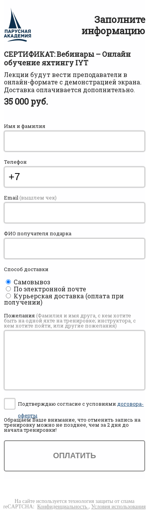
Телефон (15, 162)
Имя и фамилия (24, 126)
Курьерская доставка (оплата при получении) (64, 299)
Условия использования (118, 507)
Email (30, 197)
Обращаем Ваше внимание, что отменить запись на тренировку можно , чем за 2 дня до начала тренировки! (72, 425)
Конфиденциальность (62, 507)
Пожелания (70, 320)
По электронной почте (50, 289)
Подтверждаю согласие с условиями (81, 405)
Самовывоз (32, 282)
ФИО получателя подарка (37, 233)
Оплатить (74, 455)
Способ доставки (26, 269)
